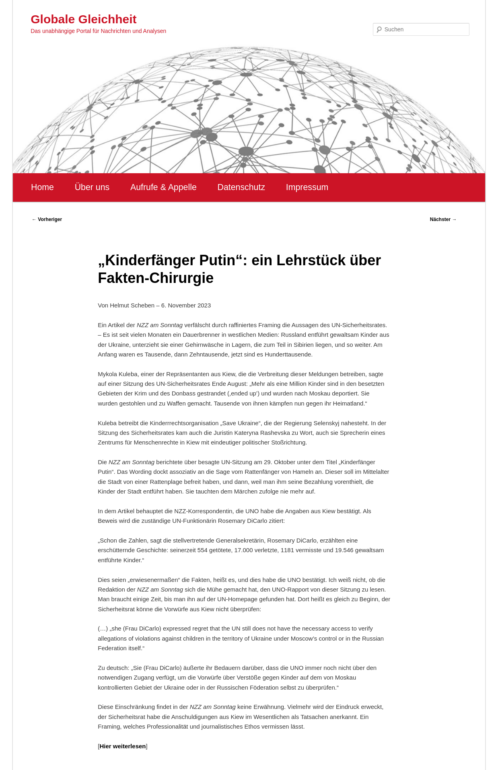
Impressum (307, 187)
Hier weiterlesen (122, 746)
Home (42, 187)
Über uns (92, 187)
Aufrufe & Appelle (163, 187)
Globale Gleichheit (83, 19)
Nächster (443, 219)
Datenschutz (241, 187)
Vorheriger (47, 219)
